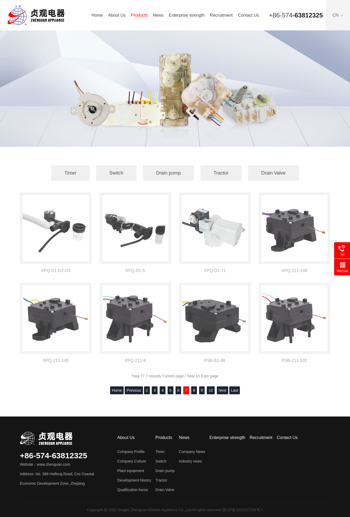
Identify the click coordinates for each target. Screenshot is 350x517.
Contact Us (248, 15)
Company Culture (131, 461)
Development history (134, 480)
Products (139, 15)
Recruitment (221, 15)
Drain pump (168, 173)
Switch (116, 173)
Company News (192, 452)
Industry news (190, 461)
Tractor (221, 173)
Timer (70, 173)
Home (97, 15)
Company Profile (131, 452)
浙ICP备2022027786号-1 (242, 510)
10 (211, 390)
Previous (134, 390)
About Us (116, 15)
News (158, 15)
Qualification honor (132, 490)
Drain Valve (273, 173)
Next (222, 390)
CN (338, 15)
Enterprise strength (186, 15)
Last (234, 390)
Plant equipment (130, 471)
